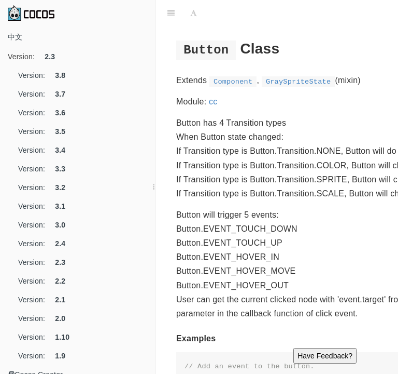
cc (213, 101)
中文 (15, 37)
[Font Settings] (193, 13)
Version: (35, 56)
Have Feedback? (324, 356)
